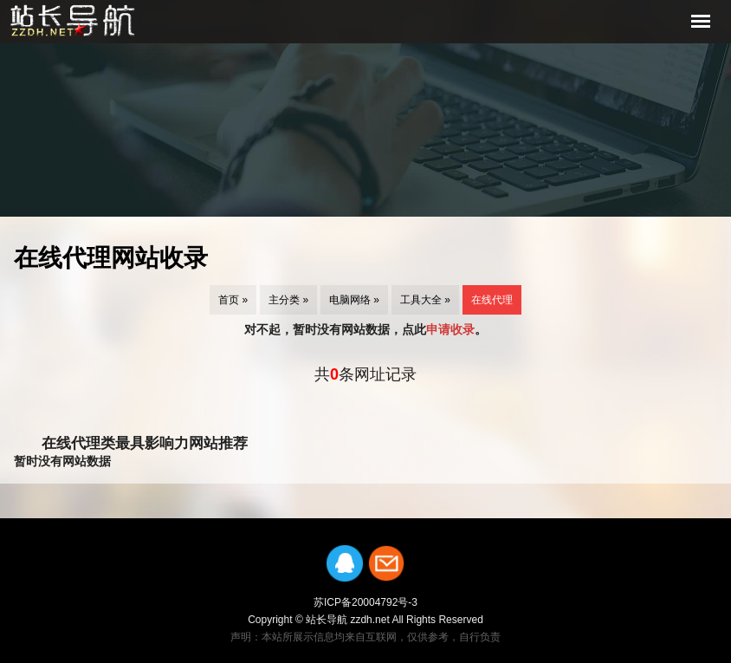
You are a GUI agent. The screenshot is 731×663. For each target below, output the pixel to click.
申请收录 (450, 329)
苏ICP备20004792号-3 (365, 602)
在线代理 (492, 300)
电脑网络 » (354, 300)
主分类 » (288, 300)
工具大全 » (425, 300)
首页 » (233, 300)
